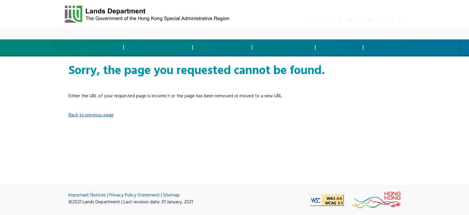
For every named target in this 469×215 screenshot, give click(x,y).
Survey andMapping (341, 47)
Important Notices (87, 195)
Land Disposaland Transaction (96, 47)
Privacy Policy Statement (134, 195)
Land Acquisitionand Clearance (223, 47)
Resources (121, 34)
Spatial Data (390, 47)
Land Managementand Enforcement (285, 47)
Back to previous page (91, 115)
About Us (145, 34)
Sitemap (171, 195)
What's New (93, 34)
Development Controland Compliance (160, 47)
